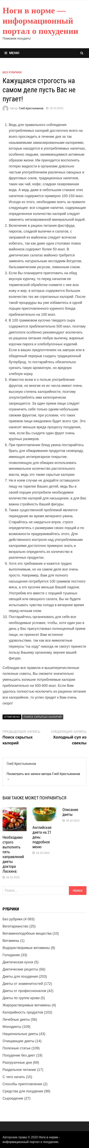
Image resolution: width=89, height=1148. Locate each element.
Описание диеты (70, 812)
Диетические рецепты (20, 969)
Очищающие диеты (18, 1041)
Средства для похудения (23, 1091)
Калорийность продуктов (23, 1012)
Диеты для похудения (20, 976)
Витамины (11, 941)
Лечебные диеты (16, 1019)
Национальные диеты (20, 1034)
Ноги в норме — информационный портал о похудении (40, 21)
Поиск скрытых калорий (43, 716)
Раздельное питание (19, 1070)
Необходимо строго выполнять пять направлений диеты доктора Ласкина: (13, 854)
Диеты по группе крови (21, 998)
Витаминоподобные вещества (27, 933)
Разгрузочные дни (17, 1062)
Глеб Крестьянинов (31, 108)
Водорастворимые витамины (26, 948)
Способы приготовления (22, 1084)
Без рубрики (12, 72)
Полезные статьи (16, 1048)
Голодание (11, 955)
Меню (11, 53)
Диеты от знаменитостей (23, 984)
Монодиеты (12, 1027)
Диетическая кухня (18, 962)
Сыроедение (13, 1098)
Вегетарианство (15, 926)
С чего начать (14, 1077)
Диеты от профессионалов (24, 991)
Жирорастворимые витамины (27, 1005)
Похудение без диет (19, 1055)
